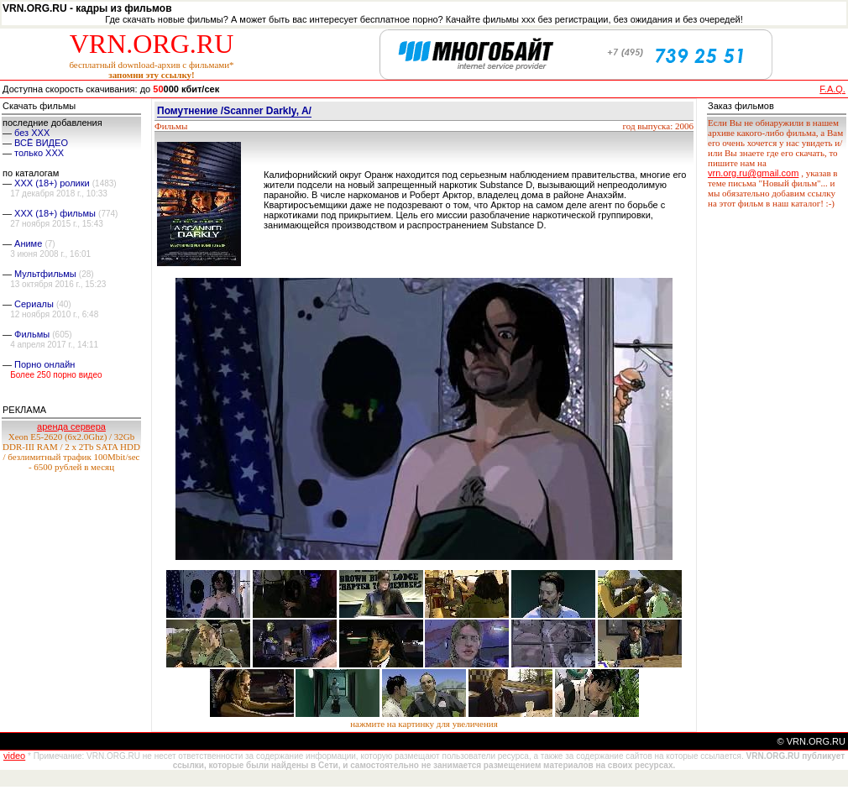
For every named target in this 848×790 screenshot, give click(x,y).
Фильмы (32, 334)
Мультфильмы (45, 274)
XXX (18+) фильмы (55, 213)
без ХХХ (32, 133)
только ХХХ (39, 153)
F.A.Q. (832, 89)
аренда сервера (71, 426)
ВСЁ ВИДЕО (41, 143)
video (14, 756)
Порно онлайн (44, 364)
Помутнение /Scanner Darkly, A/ (234, 111)
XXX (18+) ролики (52, 183)
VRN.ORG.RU (152, 44)
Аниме (28, 243)
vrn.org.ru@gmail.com (753, 173)
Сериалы (34, 304)
